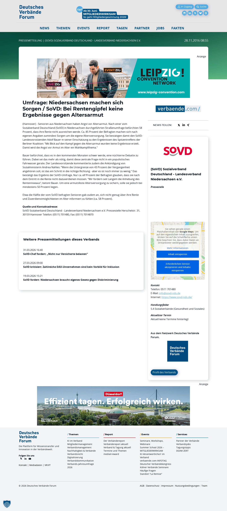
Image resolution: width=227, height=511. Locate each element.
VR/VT (48, 465)
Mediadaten (35, 465)
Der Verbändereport (114, 440)
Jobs (160, 28)
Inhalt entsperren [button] (177, 254)
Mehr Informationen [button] (177, 248)
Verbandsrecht (75, 454)
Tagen (122, 28)
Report (103, 28)
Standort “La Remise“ (151, 473)
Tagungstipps (183, 447)
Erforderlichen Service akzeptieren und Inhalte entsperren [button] (178, 267)
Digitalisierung (75, 457)
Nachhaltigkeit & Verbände (81, 450)
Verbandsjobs (183, 444)
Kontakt (23, 465)
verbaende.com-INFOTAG (153, 460)
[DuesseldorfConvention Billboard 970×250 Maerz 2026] (113, 388)
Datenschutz (152, 485)
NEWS (44, 28)
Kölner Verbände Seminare (154, 467)
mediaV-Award (111, 454)
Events (83, 28)
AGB (142, 485)
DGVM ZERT (182, 450)
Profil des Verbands (164, 372)
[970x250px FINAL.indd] (113, 60)
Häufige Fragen (148, 470)
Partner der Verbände (187, 440)
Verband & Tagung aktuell (117, 447)
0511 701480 (168, 289)
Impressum (167, 485)
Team (204, 485)
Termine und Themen (115, 450)
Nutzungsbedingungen (187, 485)
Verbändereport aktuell (116, 444)
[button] (7, 504)
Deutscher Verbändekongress (155, 463)
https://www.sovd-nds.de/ (177, 297)
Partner (142, 28)
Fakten (177, 28)
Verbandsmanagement (79, 447)
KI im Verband (74, 440)
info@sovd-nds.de (169, 293)
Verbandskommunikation (80, 460)
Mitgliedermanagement (79, 444)
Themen (63, 28)
